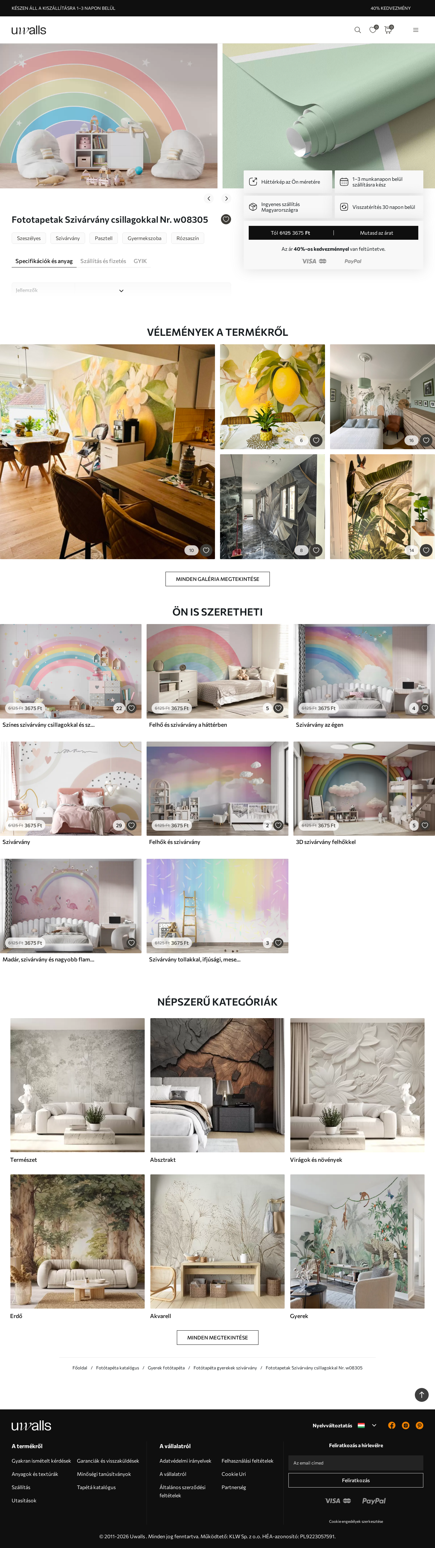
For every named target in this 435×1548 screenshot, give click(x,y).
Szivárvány (16, 841)
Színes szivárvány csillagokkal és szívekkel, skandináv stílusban (49, 724)
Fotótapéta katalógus (117, 1367)
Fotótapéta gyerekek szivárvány (225, 1367)
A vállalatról (173, 1474)
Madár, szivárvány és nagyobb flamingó (49, 959)
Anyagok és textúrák (35, 1474)
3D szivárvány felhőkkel (326, 841)
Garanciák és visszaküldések (108, 1461)
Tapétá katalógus (96, 1487)
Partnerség (234, 1487)
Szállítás (21, 1487)
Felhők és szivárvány (174, 841)
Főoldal (79, 1367)
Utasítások (24, 1500)
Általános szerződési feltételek (183, 1491)
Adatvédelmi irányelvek (186, 1461)
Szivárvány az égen (319, 724)
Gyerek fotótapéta (166, 1367)
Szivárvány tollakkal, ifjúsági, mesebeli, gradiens (195, 959)
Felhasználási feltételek (248, 1461)
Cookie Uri (234, 1474)
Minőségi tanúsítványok (104, 1474)
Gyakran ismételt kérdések (41, 1461)
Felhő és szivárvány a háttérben (188, 724)
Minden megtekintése (217, 1337)
